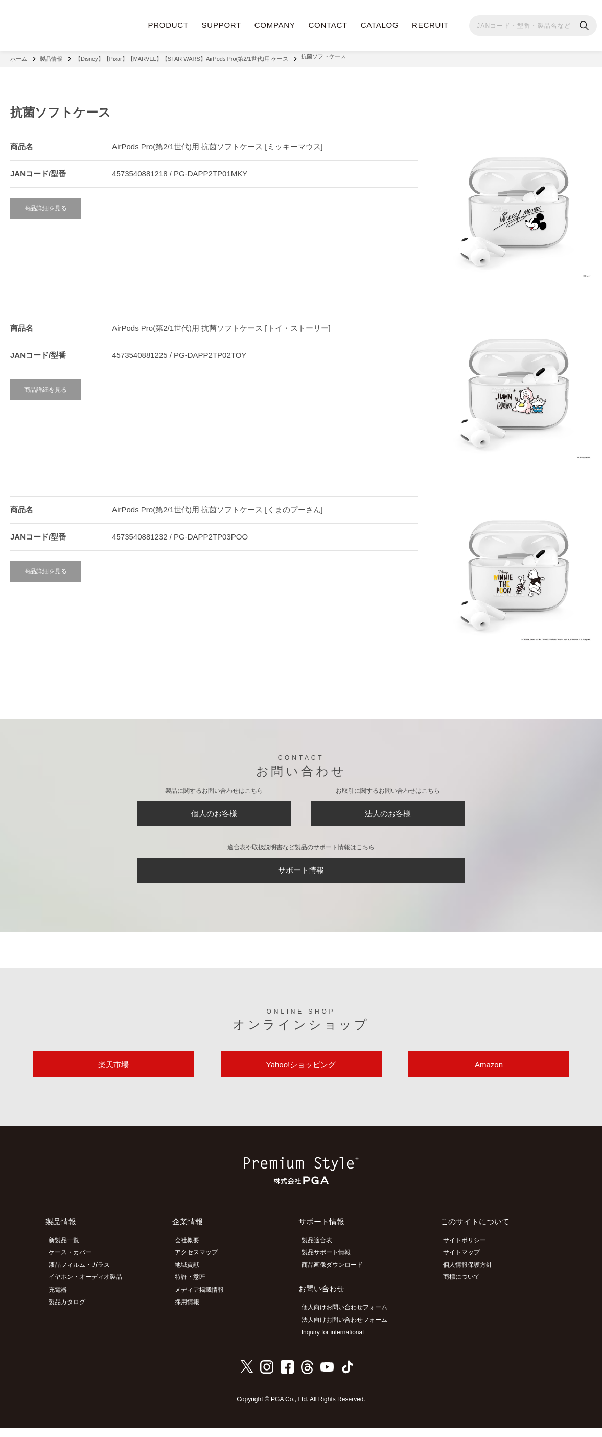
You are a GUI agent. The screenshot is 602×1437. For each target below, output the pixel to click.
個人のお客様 (214, 811)
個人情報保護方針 (472, 1278)
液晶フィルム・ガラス (83, 1278)
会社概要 (194, 1255)
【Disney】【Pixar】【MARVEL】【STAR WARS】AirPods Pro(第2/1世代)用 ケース (181, 56)
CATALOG (380, 24)
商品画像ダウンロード (337, 1278)
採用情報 (194, 1312)
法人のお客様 (387, 811)
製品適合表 (322, 1255)
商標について (466, 1289)
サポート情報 (301, 874)
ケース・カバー (74, 1266)
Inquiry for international (338, 1342)
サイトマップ (466, 1266)
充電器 (62, 1301)
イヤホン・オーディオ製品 (90, 1289)
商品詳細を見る (45, 202)
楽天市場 (113, 1075)
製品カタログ (71, 1312)
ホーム (18, 56)
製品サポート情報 (331, 1266)
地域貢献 (194, 1278)
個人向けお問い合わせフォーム (350, 1319)
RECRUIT (430, 24)
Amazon (489, 1075)
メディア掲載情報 (206, 1301)
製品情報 (51, 56)
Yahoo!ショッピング (301, 1075)
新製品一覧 (68, 1255)
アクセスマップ (203, 1266)
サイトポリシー (469, 1255)
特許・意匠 (197, 1289)
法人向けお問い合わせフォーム (350, 1331)
